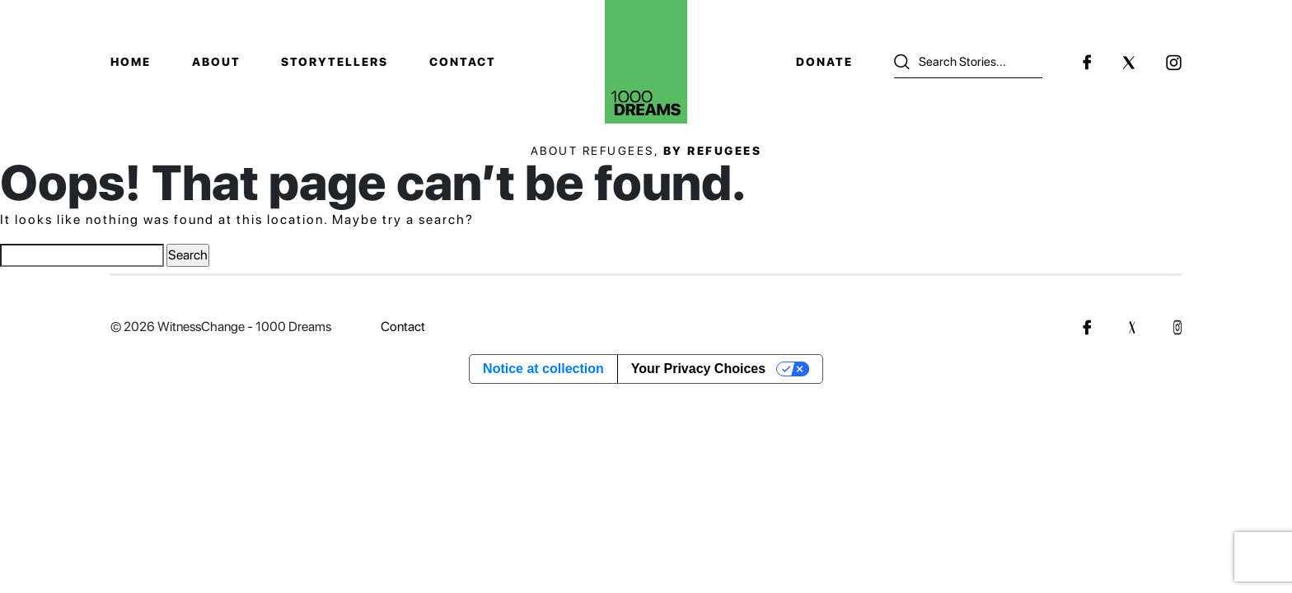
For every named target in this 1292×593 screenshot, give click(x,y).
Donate (824, 61)
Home (130, 61)
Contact (462, 61)
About (216, 61)
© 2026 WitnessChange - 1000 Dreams (220, 326)
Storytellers (334, 61)
